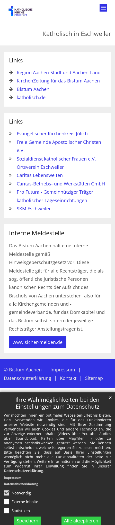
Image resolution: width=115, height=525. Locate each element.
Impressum (12, 498)
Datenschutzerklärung (23, 491)
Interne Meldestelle (36, 233)
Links (16, 60)
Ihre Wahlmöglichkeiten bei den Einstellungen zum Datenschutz (57, 423)
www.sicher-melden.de (38, 342)
